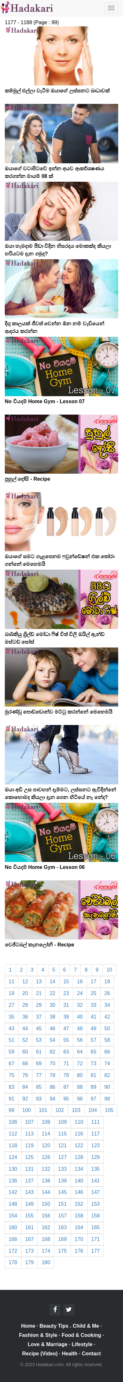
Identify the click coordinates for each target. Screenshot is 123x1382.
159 (95, 1215)
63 (66, 1051)
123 (95, 1145)
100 (26, 1110)
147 (95, 1192)
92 (25, 1098)
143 (29, 1192)
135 (95, 1169)
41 (93, 1017)
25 (93, 993)
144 (46, 1192)
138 (46, 1180)
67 (11, 1063)
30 (52, 1005)
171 (95, 1239)
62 (52, 1051)
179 (29, 1262)
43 (11, 1028)
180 (46, 1262)
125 (29, 1157)
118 (13, 1145)
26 (107, 993)
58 (107, 1040)
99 (11, 1110)
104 (92, 1110)
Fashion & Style (38, 1335)
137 (29, 1180)
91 (11, 1098)
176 (79, 1251)
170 (79, 1239)
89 (93, 1087)
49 (93, 1028)
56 (80, 1040)
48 (80, 1028)
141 (95, 1180)
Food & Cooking (81, 1335)
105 (109, 1110)
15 (66, 981)
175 (62, 1251)
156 (46, 1215)
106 (13, 1122)
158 (79, 1215)
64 (80, 1051)
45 (39, 1028)
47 (66, 1028)
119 (29, 1145)
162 (46, 1227)
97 (93, 1098)
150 (46, 1204)
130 (13, 1169)
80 (80, 1075)
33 (93, 1005)
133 (62, 1169)
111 (95, 1122)
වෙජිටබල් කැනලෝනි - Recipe (39, 944)
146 (79, 1192)
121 (62, 1145)
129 (95, 1157)
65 (93, 1051)
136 (13, 1180)
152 (79, 1204)
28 (25, 1005)
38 (52, 1017)
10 (109, 969)
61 (39, 1051)
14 (52, 981)
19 (11, 993)
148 (13, 1204)
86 (52, 1087)
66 (107, 1051)
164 (79, 1227)
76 (25, 1075)
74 (107, 1063)
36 (25, 1017)
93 (39, 1098)
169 (62, 1239)
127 (62, 1157)
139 (62, 1180)
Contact (91, 1353)
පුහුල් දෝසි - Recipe (27, 479)
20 (25, 993)
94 (52, 1098)
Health (70, 1353)
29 (39, 1005)
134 (79, 1169)
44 (25, 1028)
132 (46, 1169)
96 (80, 1098)
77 (39, 1075)
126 (46, 1157)
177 (95, 1251)
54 (52, 1040)
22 (52, 993)
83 (11, 1087)
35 (11, 1017)
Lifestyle (82, 1344)
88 (80, 1087)
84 (25, 1087)
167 (29, 1239)
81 (93, 1075)
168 (46, 1239)
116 (79, 1133)
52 (25, 1040)
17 (93, 981)
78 (52, 1075)
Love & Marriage (47, 1344)
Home (28, 1326)
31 (66, 1005)
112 (13, 1133)
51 (11, 1040)
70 (52, 1063)
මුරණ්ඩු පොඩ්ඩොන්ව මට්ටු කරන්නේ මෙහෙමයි (58, 712)
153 (95, 1204)
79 (66, 1075)
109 (62, 1122)
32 (80, 1005)
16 (80, 981)
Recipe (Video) (40, 1353)
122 (79, 1145)
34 (107, 1005)
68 (25, 1063)
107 (29, 1122)
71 (66, 1063)
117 (95, 1133)
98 (107, 1098)
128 (79, 1157)
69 (39, 1063)
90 (107, 1087)
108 (46, 1122)
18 (107, 981)
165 (95, 1227)
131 (29, 1169)
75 (11, 1075)
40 (80, 1017)
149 (29, 1204)
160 (13, 1227)
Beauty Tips (54, 1326)
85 (39, 1087)
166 (13, 1239)
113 (29, 1133)
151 (62, 1204)
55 (66, 1040)
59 (11, 1051)
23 (66, 993)
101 (43, 1110)
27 (11, 1005)
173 (29, 1251)
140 (79, 1180)
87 (66, 1087)
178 (13, 1262)
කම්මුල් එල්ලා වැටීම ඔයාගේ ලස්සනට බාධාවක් (57, 90)
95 (66, 1098)
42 (107, 1017)
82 (107, 1075)
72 (80, 1063)
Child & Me (86, 1326)
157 (62, 1215)
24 (80, 993)
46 (52, 1028)
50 (107, 1028)
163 (62, 1227)
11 (11, 981)
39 (66, 1017)
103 (76, 1110)
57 (93, 1040)
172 (13, 1251)
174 (46, 1251)
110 (79, 1122)
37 (39, 1017)
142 (13, 1192)
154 (13, 1215)
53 (39, 1040)
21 (39, 993)
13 (39, 981)
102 (59, 1110)
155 (29, 1215)
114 (46, 1133)
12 (25, 981)
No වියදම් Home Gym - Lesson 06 (45, 867)
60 (25, 1051)
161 (29, 1227)
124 (13, 1157)
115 (62, 1133)
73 (93, 1063)
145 (62, 1192)
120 (46, 1145)
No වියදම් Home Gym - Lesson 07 (45, 401)
